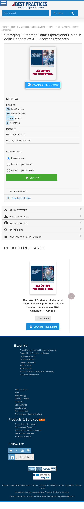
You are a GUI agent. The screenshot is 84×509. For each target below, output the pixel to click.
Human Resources (27, 362)
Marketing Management (29, 375)
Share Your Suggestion (64, 485)
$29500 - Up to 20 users (20, 170)
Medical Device (21, 405)
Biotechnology (20, 396)
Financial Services (22, 399)
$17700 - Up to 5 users (19, 164)
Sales (17, 392)
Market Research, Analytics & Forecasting (37, 372)
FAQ (52, 485)
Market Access (26, 369)
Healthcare (19, 402)
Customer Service (27, 356)
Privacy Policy (47, 496)
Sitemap (78, 485)
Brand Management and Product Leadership (38, 350)
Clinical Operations (27, 359)
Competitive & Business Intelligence (34, 353)
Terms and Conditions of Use (29, 496)
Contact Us (44, 485)
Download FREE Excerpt (43, 84)
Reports (57, 13)
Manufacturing (20, 408)
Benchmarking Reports (24, 427)
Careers (35, 485)
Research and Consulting (25, 424)
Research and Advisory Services (28, 430)
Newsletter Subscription (20, 485)
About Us (5, 485)
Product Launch (21, 389)
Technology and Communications (28, 414)
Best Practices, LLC (49, 492)
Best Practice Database (24, 433)
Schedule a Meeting (18, 198)
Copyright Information (66, 496)
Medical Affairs (26, 365)
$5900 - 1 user (15, 158)
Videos (42, 488)
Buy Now (31, 177)
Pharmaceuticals (21, 411)
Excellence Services (23, 436)
